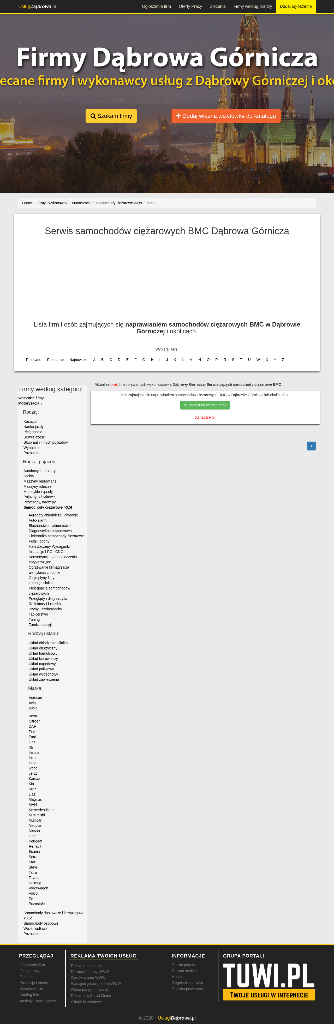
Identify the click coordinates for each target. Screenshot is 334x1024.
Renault (35, 846)
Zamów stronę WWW (88, 977)
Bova (33, 716)
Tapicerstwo (38, 614)
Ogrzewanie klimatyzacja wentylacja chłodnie (49, 570)
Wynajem (31, 447)
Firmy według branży (253, 6)
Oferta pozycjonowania (89, 989)
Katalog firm (29, 995)
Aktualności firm (32, 989)
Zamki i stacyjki (41, 625)
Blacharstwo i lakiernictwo (49, 525)
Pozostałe (31, 453)
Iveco (33, 768)
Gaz (32, 742)
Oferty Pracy (190, 6)
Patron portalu (183, 965)
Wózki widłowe (35, 928)
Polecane (33, 360)
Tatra (33, 872)
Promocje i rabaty (34, 983)
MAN (33, 805)
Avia (32, 703)
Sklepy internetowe (86, 1002)
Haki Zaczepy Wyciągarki (49, 546)
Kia (31, 784)
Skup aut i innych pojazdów (45, 442)
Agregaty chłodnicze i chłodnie (53, 515)
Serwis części (34, 437)
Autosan (35, 698)
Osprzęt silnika (41, 583)
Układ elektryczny (43, 648)
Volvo (33, 893)
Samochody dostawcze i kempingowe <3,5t (53, 915)
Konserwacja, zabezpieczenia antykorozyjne (53, 559)
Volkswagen (38, 888)
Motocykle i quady (38, 492)
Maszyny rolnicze (37, 486)
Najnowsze (78, 360)
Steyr (33, 867)
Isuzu (33, 763)
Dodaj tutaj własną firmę (205, 405)
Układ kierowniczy (43, 658)
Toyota (34, 878)
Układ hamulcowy (43, 653)
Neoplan (35, 825)
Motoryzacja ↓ (30, 403)
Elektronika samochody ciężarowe (56, 536)
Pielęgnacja (32, 432)
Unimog (35, 883)
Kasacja (30, 421)
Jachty (28, 476)
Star (32, 862)
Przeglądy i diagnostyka (48, 599)
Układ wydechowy (43, 674)
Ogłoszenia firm (156, 6)
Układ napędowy (42, 664)
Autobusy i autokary (39, 471)
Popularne (55, 360)
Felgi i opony (39, 541)
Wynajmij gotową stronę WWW (96, 983)
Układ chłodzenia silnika (48, 643)
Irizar (33, 758)
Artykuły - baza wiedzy (38, 1001)
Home (27, 203)
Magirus (35, 799)
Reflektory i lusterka (45, 604)
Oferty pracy (29, 971)
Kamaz (34, 778)
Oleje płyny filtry (42, 578)
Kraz (32, 789)
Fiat (32, 732)
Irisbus (34, 752)
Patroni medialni (185, 971)
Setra (33, 857)
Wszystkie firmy (31, 398)
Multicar (35, 820)
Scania (34, 852)
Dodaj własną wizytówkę (226, 116)
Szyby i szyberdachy (45, 609)
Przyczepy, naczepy (39, 502)
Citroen (34, 721)
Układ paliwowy (41, 669)
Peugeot (35, 841)
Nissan (34, 831)
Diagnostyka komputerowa (50, 531)
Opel (33, 836)
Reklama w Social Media (91, 995)
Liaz (32, 794)
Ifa (31, 747)
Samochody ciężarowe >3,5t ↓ (49, 507)
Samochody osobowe (40, 923)
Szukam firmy (111, 116)
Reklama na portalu (87, 965)
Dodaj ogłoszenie (296, 6)
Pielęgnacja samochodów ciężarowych (49, 590)
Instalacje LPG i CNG (46, 552)
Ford (32, 737)
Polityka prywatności (188, 989)
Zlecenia (217, 6)
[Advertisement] (167, 281)
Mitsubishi (37, 815)
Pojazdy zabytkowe (39, 497)
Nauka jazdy (33, 427)
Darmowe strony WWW (90, 971)
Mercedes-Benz (41, 810)
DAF (32, 726)
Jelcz (33, 773)
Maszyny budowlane (40, 481)
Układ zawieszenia (44, 679)
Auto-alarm (37, 520)
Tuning (34, 619)
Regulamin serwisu (187, 983)
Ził (31, 898)
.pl (37, 6)
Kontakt (178, 977)
